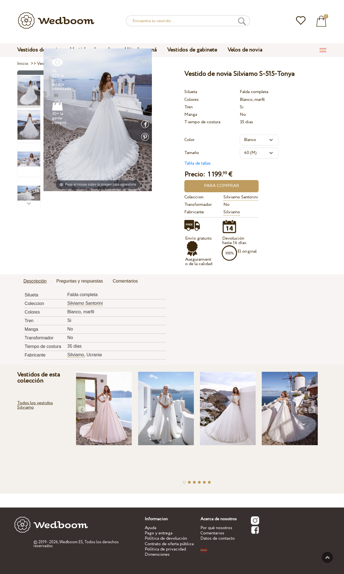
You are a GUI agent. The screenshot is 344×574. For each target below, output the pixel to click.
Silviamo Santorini (240, 197)
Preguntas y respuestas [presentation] (79, 281)
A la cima (327, 557)
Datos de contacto (217, 538)
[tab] (35, 281)
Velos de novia (245, 50)
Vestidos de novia (38, 50)
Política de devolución (166, 538)
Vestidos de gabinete (192, 50)
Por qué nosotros (216, 528)
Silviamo (231, 212)
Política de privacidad (165, 549)
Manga (190, 114)
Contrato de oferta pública (169, 544)
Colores (191, 99)
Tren (188, 107)
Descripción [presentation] (35, 281)
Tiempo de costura (202, 122)
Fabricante (194, 212)
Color (189, 139)
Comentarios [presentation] (125, 281)
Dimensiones (157, 554)
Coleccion (193, 197)
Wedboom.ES (71, 542)
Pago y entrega (158, 533)
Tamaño (191, 152)
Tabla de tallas (197, 163)
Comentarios (212, 533)
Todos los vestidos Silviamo (35, 405)
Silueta (190, 91)
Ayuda (150, 528)
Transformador (198, 204)
